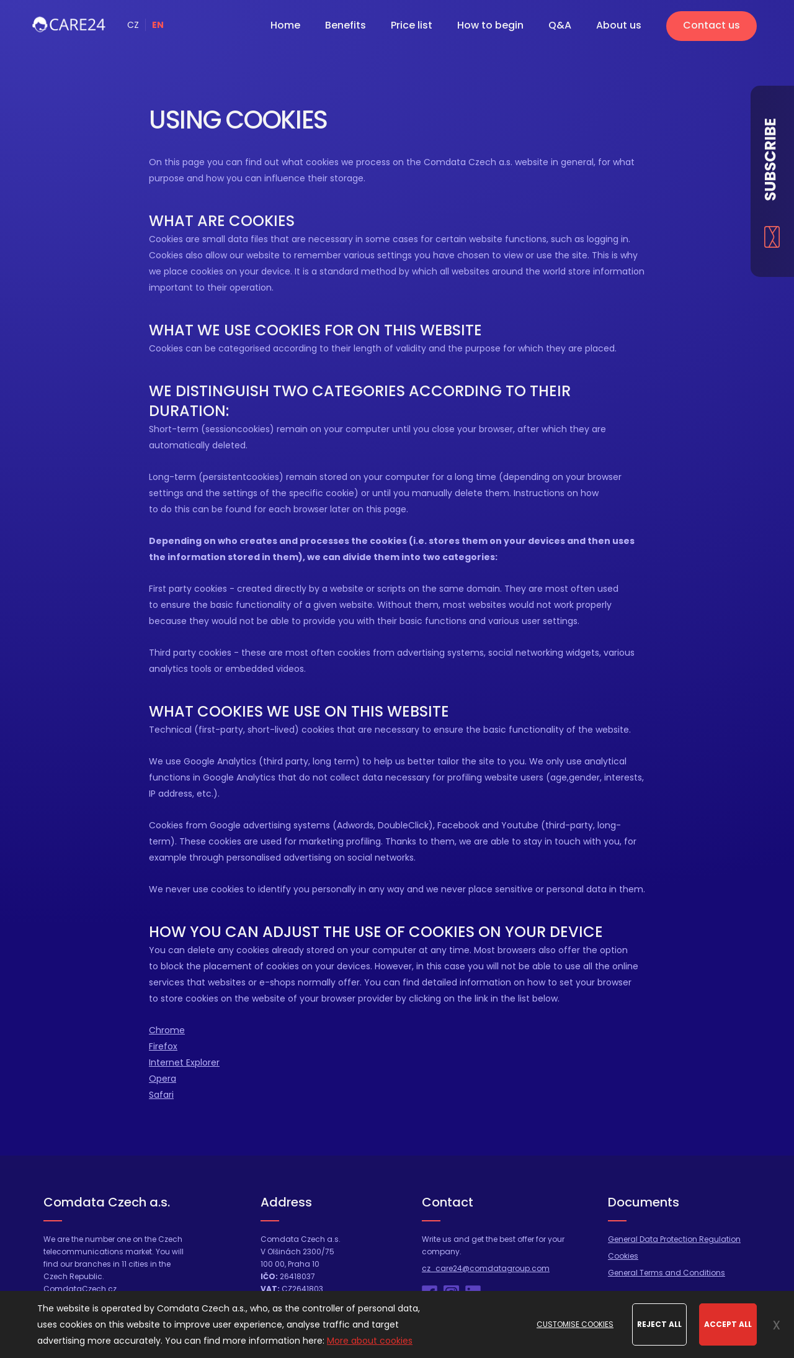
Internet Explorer (184, 1062)
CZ (133, 25)
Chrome (167, 1030)
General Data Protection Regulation (674, 1239)
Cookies (623, 1256)
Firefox (163, 1046)
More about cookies (370, 1340)
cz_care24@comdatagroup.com (486, 1268)
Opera (162, 1078)
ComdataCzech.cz (80, 1288)
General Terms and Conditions (666, 1272)
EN (158, 25)
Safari (161, 1095)
